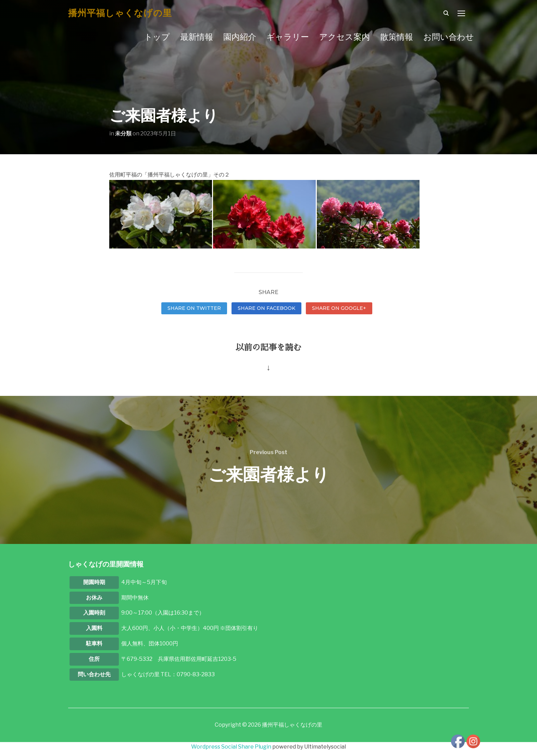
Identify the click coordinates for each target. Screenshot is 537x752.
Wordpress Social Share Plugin (231, 746)
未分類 (123, 133)
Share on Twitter (194, 308)
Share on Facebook (266, 308)
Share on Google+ (339, 308)
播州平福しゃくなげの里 (120, 13)
